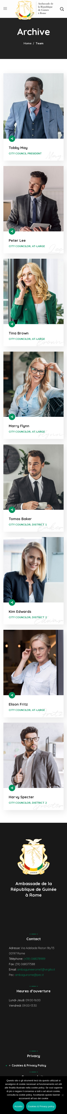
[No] (62, 1095)
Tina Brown (19, 333)
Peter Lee (17, 240)
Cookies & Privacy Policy (29, 1065)
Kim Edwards (20, 611)
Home (27, 43)
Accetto (18, 1106)
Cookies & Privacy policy (41, 1106)
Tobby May (18, 147)
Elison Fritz (18, 704)
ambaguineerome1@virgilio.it (36, 969)
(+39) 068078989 (34, 959)
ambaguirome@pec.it (29, 975)
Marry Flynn (19, 426)
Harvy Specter (21, 797)
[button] (62, 9)
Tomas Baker (20, 519)
